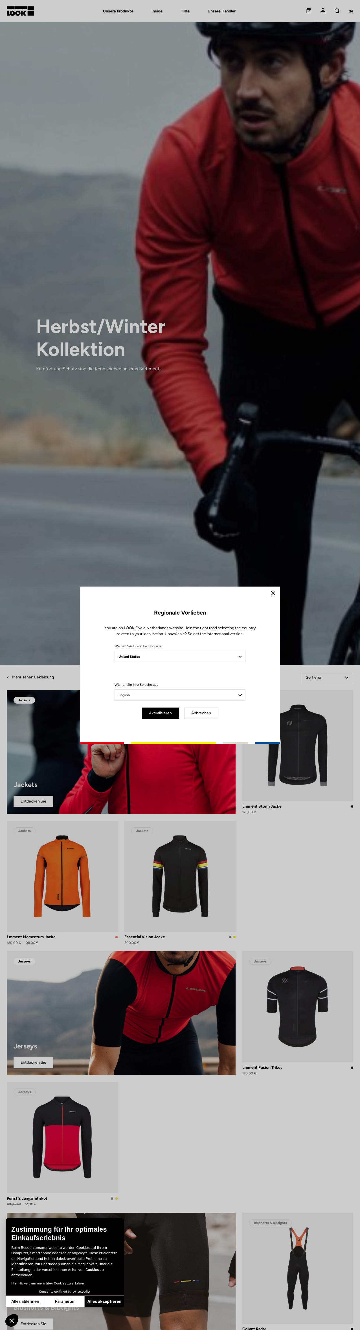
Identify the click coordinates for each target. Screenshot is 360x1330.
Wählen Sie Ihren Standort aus (138, 646)
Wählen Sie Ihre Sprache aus (136, 685)
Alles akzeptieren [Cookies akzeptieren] (63, 1301)
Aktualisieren (160, 713)
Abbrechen (201, 713)
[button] (12, 1320)
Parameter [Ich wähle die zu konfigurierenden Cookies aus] (23, 1301)
